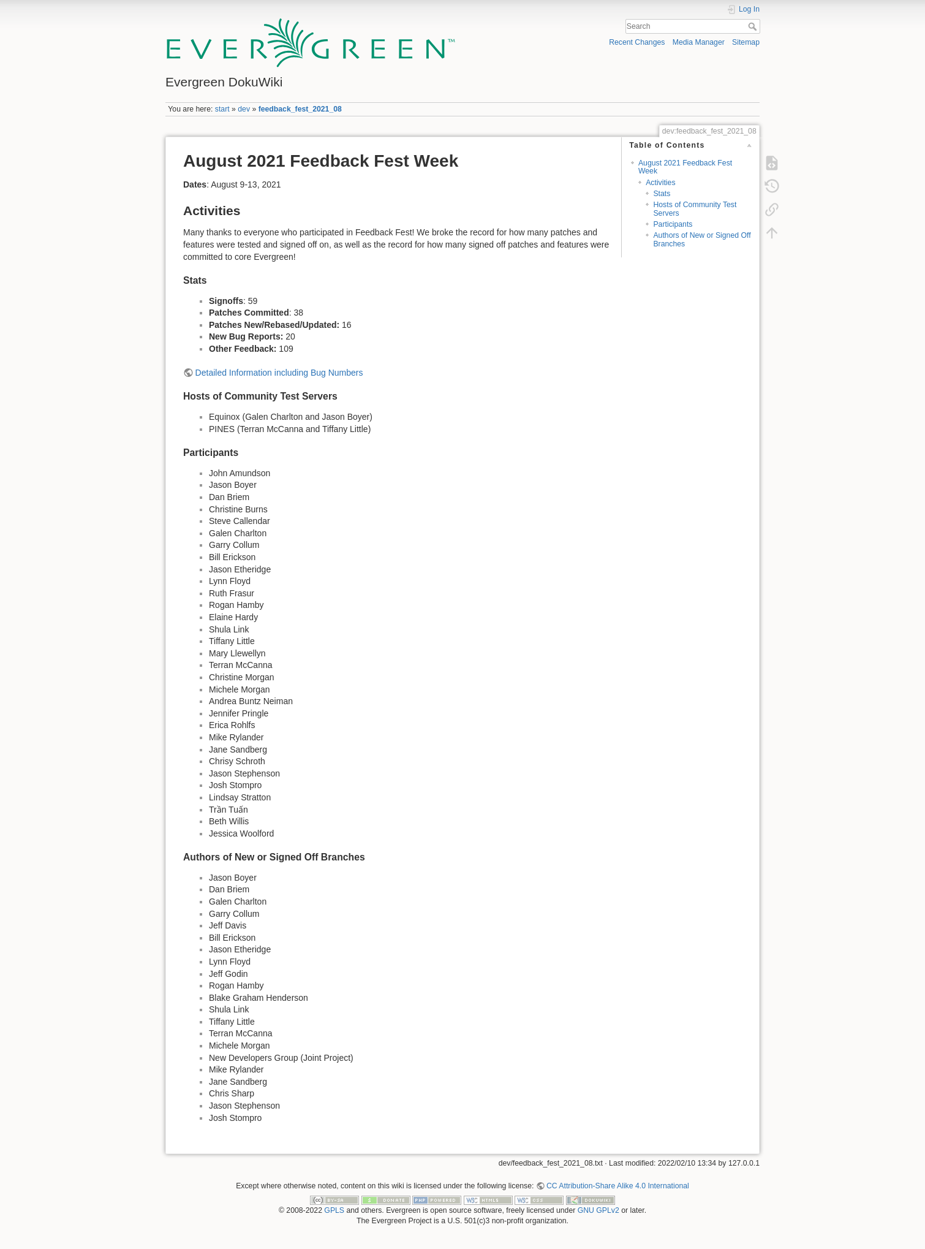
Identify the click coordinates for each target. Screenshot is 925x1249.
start (222, 109)
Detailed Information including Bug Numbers (279, 373)
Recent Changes (637, 42)
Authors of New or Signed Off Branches (701, 239)
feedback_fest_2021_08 (300, 109)
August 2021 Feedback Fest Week (685, 167)
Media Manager (699, 42)
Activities (660, 182)
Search (754, 26)
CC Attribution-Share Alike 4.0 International (617, 1186)
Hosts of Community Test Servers (694, 208)
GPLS (334, 1210)
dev (244, 109)
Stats (661, 193)
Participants (672, 224)
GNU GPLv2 (598, 1210)
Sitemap (746, 42)
